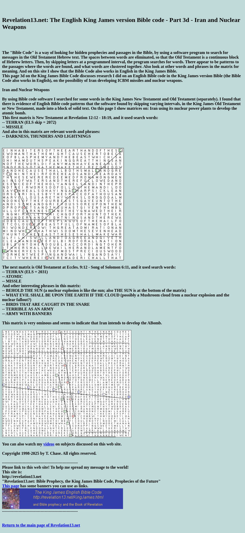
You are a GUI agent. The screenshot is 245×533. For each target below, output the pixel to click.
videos (49, 444)
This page (10, 486)
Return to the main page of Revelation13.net (41, 525)
